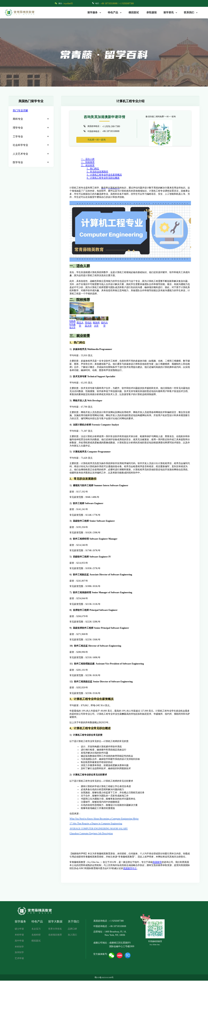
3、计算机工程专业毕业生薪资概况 (104, 174)
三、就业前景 (87, 165)
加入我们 (72, 988)
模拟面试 (134, 12)
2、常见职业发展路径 (97, 171)
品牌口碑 (72, 982)
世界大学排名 (55, 982)
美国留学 (157, 915)
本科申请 (19, 988)
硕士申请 (19, 982)
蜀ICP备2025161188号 (104, 1031)
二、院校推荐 (87, 162)
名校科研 (36, 988)
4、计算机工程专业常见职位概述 (103, 178)
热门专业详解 (20, 110)
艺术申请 (19, 1012)
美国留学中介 (130, 921)
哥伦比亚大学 (115, 380)
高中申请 (19, 994)
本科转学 (19, 1000)
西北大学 (84, 380)
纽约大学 (175, 380)
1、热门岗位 (93, 168)
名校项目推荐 (55, 988)
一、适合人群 (87, 159)
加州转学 (19, 1006)
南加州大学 (145, 380)
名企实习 (36, 982)
